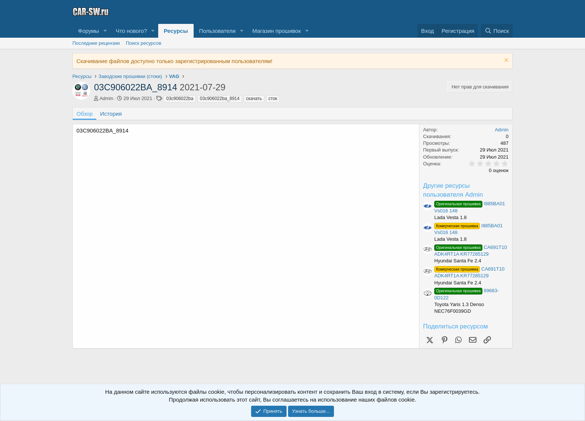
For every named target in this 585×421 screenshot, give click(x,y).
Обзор (84, 113)
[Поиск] (497, 31)
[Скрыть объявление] (505, 61)
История (111, 113)
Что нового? (131, 31)
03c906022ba (179, 98)
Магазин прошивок (276, 31)
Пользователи (217, 31)
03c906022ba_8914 (220, 98)
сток (273, 98)
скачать (254, 98)
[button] (105, 31)
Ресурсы (176, 31)
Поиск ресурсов (143, 43)
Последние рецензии (96, 43)
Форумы (88, 31)
